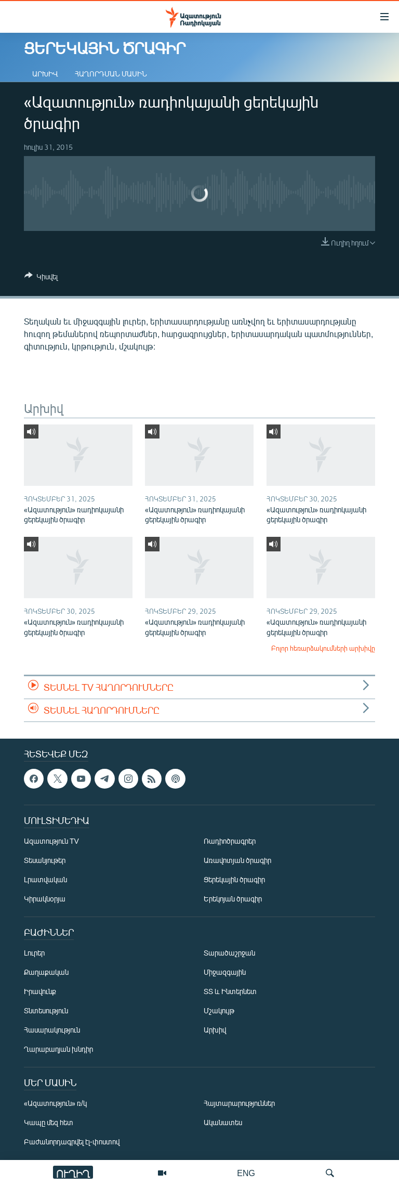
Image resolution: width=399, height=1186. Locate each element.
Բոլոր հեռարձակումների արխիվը (323, 648)
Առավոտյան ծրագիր (237, 860)
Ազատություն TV (51, 840)
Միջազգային (225, 972)
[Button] (41, 278)
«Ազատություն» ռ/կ (55, 1103)
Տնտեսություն (46, 1010)
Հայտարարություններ (239, 1103)
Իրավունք (40, 991)
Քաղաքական (46, 972)
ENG (246, 1173)
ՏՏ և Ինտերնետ (230, 991)
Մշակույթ (219, 1010)
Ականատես (223, 1122)
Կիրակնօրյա (44, 898)
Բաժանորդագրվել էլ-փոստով (71, 1141)
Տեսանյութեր (44, 860)
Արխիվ (45, 73)
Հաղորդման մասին (111, 73)
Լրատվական (45, 879)
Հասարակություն (52, 1029)
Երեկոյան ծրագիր (233, 898)
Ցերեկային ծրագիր (234, 879)
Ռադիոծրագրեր (230, 840)
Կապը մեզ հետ (48, 1122)
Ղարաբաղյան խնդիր (58, 1049)
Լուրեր (34, 952)
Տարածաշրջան (229, 952)
